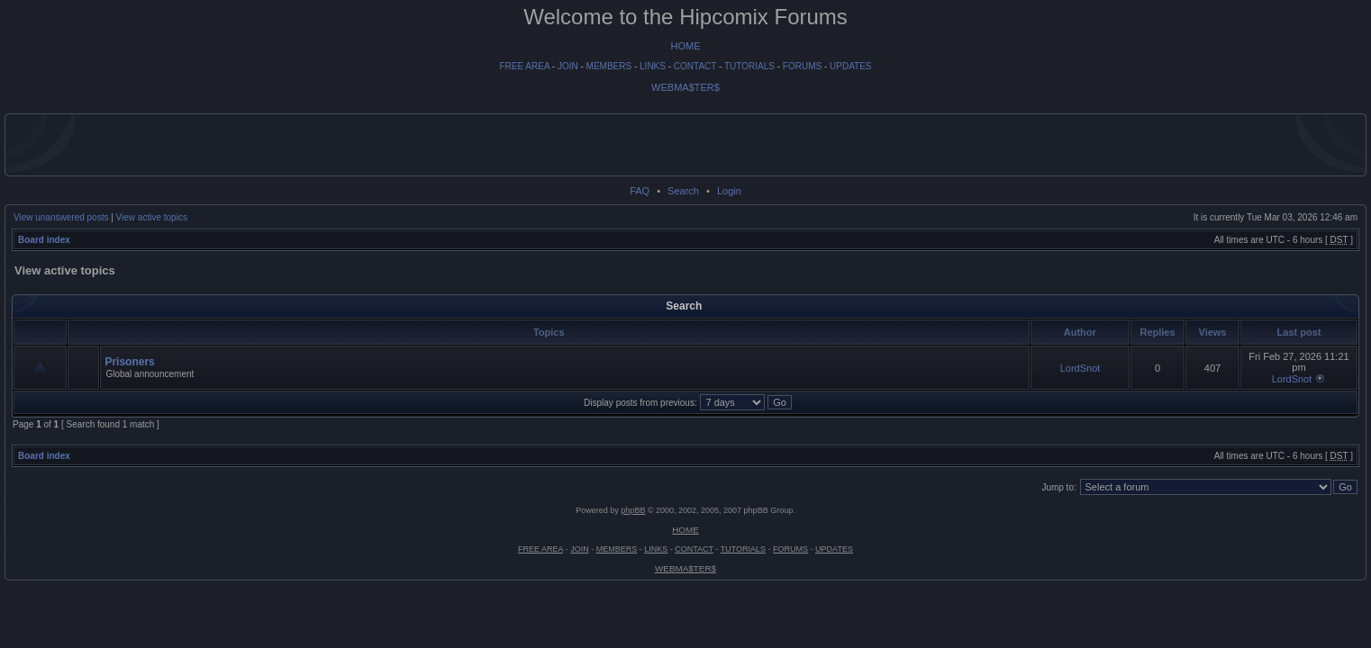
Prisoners (129, 362)
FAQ (639, 190)
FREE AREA (524, 66)
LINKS (653, 66)
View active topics (151, 217)
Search (683, 190)
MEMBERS (609, 66)
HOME (686, 45)
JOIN (568, 66)
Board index (44, 240)
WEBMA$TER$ (685, 87)
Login (729, 190)
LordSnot (1080, 368)
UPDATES (851, 66)
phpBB (633, 510)
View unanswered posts (61, 217)
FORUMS (802, 66)
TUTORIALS (749, 66)
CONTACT (695, 66)
